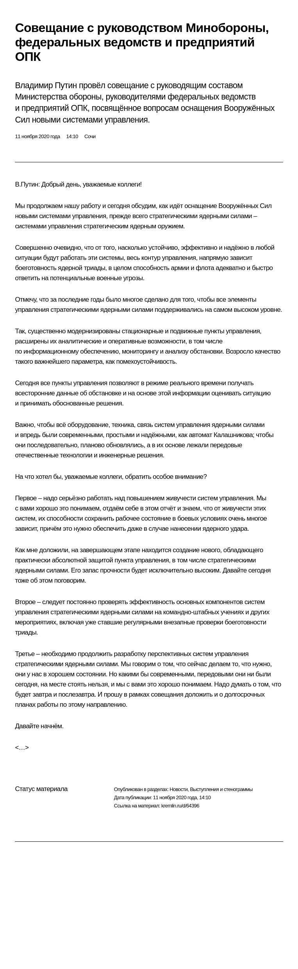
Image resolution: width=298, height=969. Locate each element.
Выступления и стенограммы (221, 789)
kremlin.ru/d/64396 (180, 806)
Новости (178, 789)
